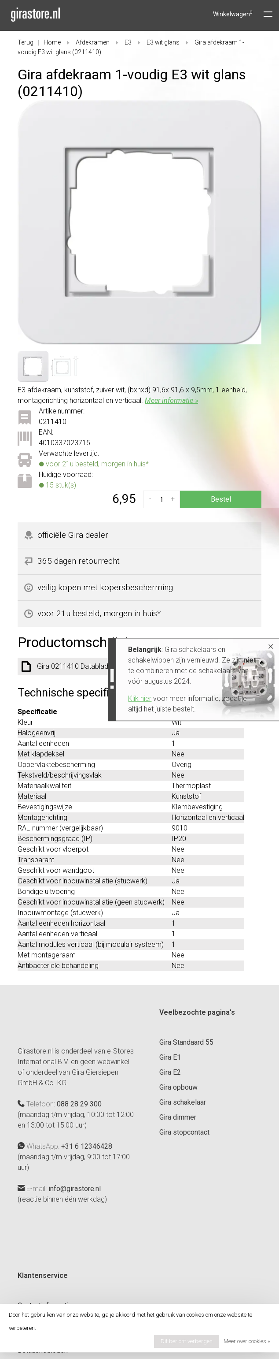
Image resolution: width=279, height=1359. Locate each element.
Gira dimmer (177, 1117)
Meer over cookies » (247, 1341)
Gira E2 (170, 1072)
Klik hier (70, 698)
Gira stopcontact (184, 1132)
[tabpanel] (139, 222)
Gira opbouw (178, 1087)
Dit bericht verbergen (187, 1341)
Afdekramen (93, 42)
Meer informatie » (171, 400)
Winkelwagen (233, 14)
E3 (128, 42)
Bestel (221, 499)
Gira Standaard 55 (186, 1042)
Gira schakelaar (182, 1102)
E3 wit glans (163, 42)
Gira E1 (170, 1057)
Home (52, 42)
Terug (25, 42)
